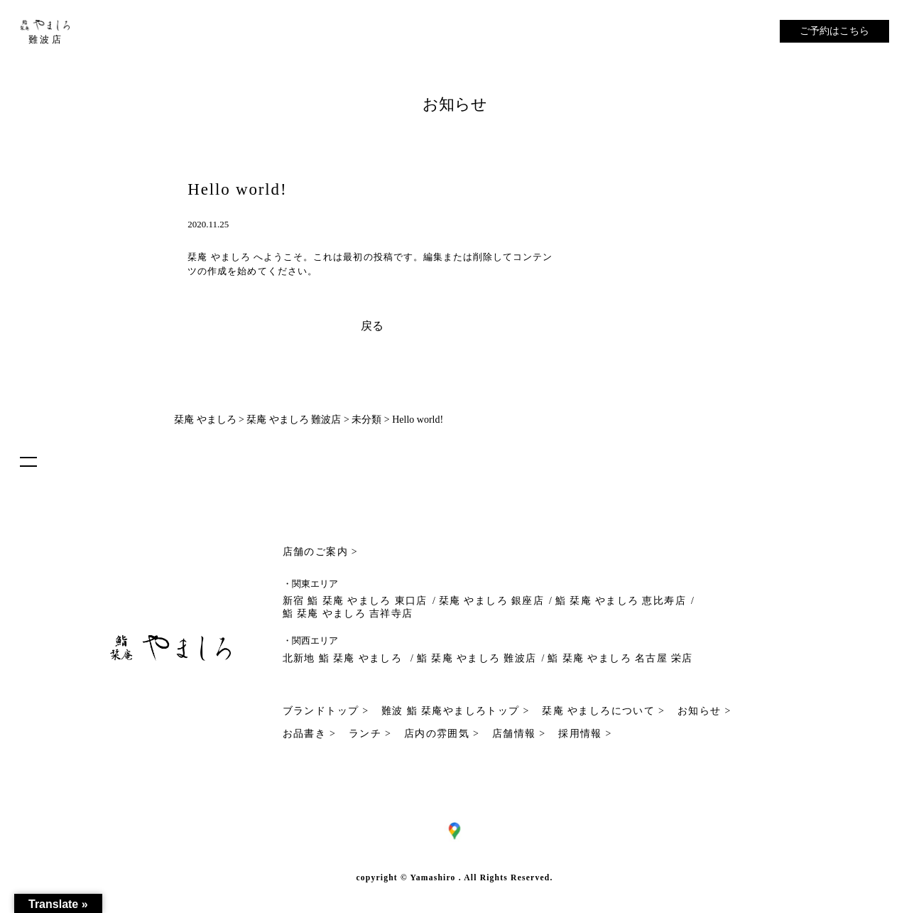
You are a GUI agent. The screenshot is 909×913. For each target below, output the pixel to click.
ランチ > (370, 733)
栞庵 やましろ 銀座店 (491, 600)
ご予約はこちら (834, 31)
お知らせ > (704, 711)
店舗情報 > (519, 733)
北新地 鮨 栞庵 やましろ (344, 658)
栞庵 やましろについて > (603, 711)
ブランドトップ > (326, 711)
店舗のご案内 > (321, 551)
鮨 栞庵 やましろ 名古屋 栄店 (620, 658)
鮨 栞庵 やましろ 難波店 (477, 658)
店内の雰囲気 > (442, 733)
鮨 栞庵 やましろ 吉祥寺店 (348, 613)
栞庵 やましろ (219, 257)
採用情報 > (585, 733)
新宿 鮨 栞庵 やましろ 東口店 (355, 600)
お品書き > (310, 733)
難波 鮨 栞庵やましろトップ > (455, 711)
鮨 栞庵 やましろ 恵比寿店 (620, 600)
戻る (372, 326)
